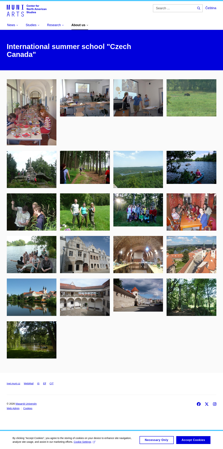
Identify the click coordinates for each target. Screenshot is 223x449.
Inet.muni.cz (13, 383)
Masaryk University (26, 403)
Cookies (27, 408)
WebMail (28, 383)
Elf (44, 383)
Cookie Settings (84, 443)
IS (38, 383)
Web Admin (13, 408)
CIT (52, 383)
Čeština (210, 8)
